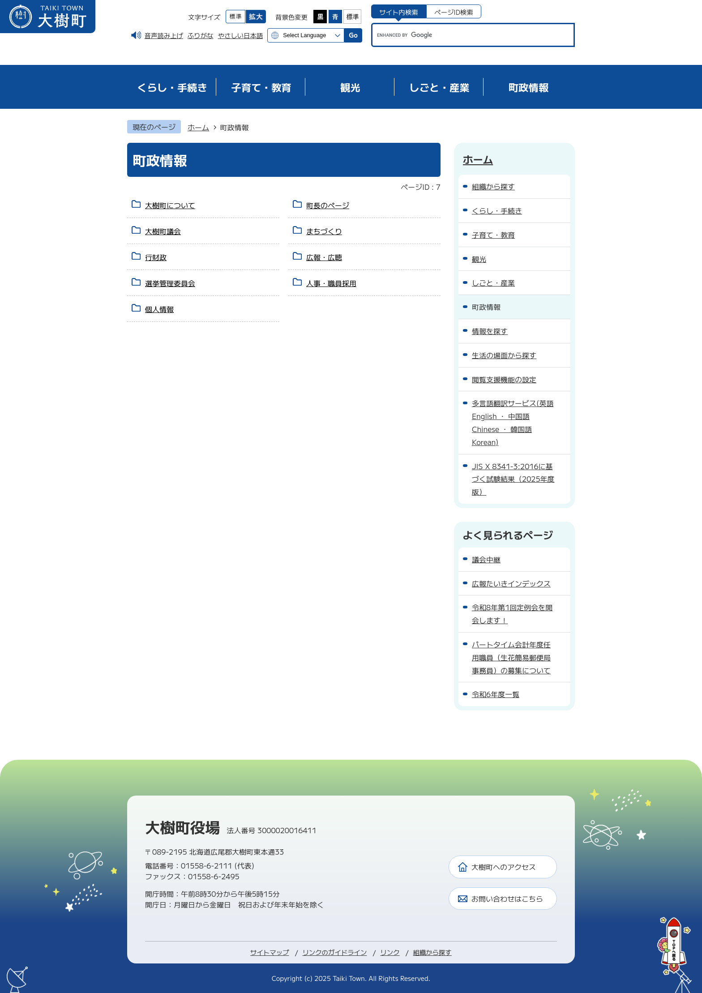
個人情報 (159, 309)
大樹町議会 (163, 231)
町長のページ (327, 205)
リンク (389, 952)
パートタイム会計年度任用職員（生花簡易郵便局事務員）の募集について (511, 657)
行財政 (156, 257)
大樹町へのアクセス (503, 866)
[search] (464, 35)
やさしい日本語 (240, 35)
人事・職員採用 (331, 283)
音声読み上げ (164, 35)
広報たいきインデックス (511, 583)
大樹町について (170, 205)
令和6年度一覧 (495, 694)
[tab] (398, 11)
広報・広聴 (324, 257)
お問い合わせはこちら (507, 898)
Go (353, 34)
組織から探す (432, 952)
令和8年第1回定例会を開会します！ (512, 613)
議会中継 (486, 559)
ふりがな (201, 35)
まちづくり (324, 231)
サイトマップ (269, 952)
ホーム (198, 127)
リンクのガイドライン (334, 952)
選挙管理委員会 (170, 283)
